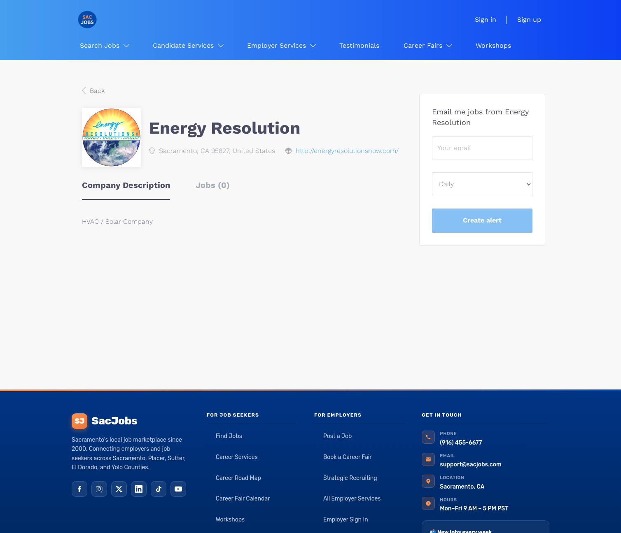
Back (96, 91)
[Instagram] (99, 489)
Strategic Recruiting (350, 478)
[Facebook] (79, 489)
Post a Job (337, 436)
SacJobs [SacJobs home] (104, 421)
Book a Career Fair (347, 457)
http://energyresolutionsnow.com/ (347, 151)
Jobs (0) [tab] (213, 185)
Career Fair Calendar (243, 498)
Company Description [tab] (126, 185)
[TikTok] (158, 489)
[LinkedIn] (139, 489)
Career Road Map (238, 478)
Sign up (529, 19)
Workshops (230, 519)
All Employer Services (352, 498)
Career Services (237, 457)
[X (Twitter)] (119, 489)
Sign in (485, 19)
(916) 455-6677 (461, 442)
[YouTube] (178, 489)
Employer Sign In (345, 519)
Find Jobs (229, 436)
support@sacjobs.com (470, 464)
